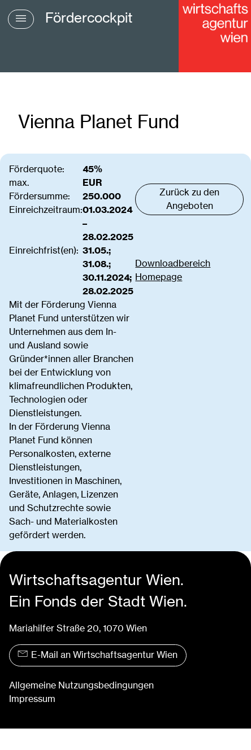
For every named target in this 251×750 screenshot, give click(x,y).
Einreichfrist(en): (44, 250)
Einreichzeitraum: (46, 210)
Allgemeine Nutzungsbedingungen (81, 685)
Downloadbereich (172, 263)
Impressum (32, 699)
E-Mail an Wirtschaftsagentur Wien (98, 655)
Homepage (158, 277)
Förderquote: (36, 169)
